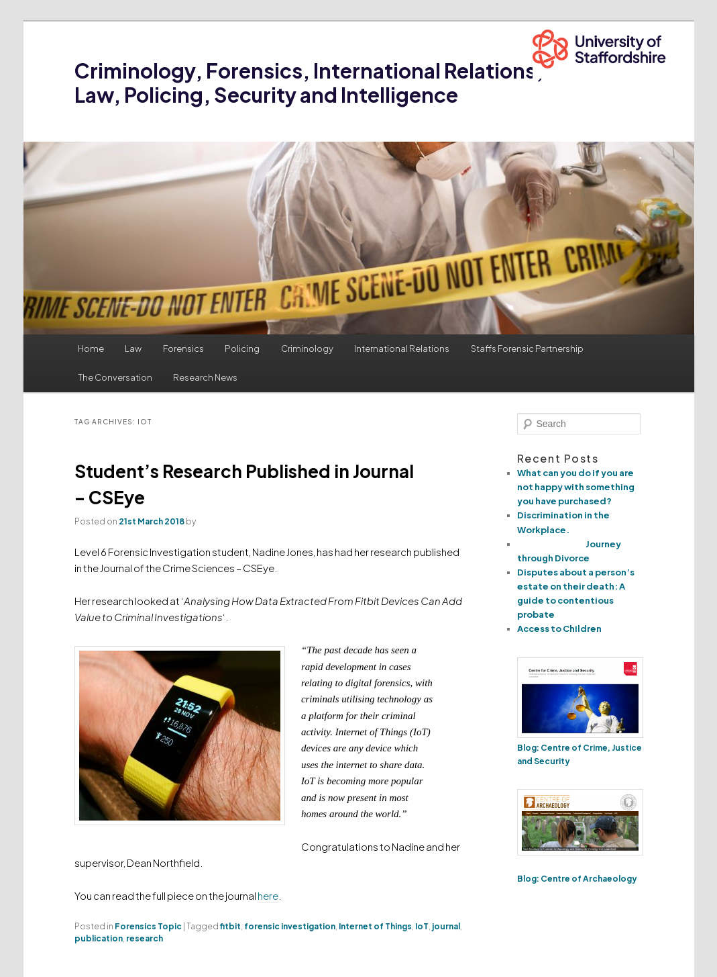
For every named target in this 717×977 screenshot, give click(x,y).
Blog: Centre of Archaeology (578, 879)
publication (98, 938)
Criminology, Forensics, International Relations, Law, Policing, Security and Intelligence (308, 82)
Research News (205, 377)
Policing (242, 348)
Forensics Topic (148, 926)
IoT (422, 926)
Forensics (183, 348)
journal (446, 926)
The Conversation (115, 377)
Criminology (307, 348)
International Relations (401, 348)
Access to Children (559, 628)
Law (133, 348)
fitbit (230, 926)
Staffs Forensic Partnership (527, 348)
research (144, 938)
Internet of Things (375, 926)
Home (91, 348)
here (268, 895)
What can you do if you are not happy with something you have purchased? (576, 486)
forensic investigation (289, 926)
